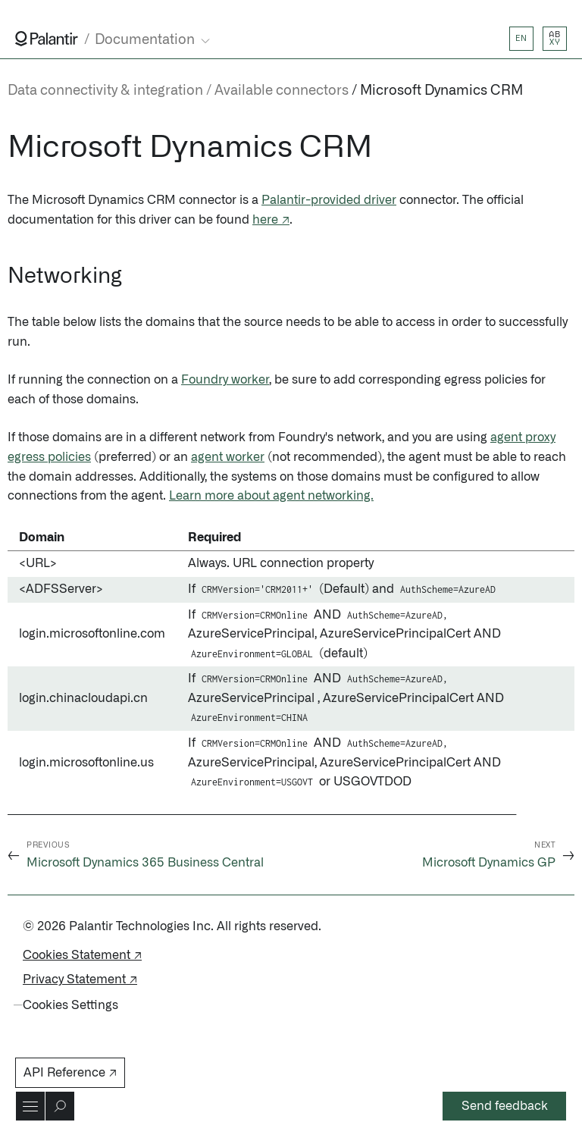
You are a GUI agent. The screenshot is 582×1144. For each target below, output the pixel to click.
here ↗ (270, 220)
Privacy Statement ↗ (80, 979)
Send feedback (505, 1106)
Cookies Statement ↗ (82, 955)
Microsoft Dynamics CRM (441, 91)
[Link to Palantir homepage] (46, 38)
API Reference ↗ (70, 1073)
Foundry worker (225, 380)
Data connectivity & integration (105, 91)
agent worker (227, 457)
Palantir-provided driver (328, 200)
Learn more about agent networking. (271, 496)
